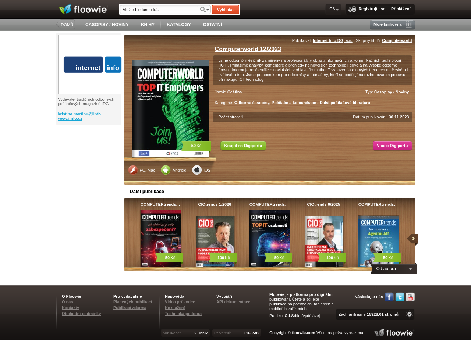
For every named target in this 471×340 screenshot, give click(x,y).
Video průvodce (180, 302)
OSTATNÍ (212, 24)
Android (174, 170)
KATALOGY (179, 24)
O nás (67, 302)
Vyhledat (225, 9)
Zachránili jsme (369, 314)
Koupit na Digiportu (243, 145)
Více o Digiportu (392, 145)
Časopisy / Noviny (391, 92)
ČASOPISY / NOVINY (107, 24)
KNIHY (148, 24)
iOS (201, 170)
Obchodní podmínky (81, 313)
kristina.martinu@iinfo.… (82, 114)
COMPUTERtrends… (160, 204)
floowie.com (303, 332)
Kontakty (70, 307)
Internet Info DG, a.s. (333, 40)
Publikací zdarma (129, 307)
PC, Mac (141, 170)
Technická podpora (183, 313)
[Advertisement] (89, 154)
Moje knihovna (392, 24)
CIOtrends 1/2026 (214, 204)
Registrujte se (366, 9)
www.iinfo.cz (70, 118)
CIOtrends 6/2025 (323, 204)
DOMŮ (67, 24)
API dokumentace (233, 302)
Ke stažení (175, 307)
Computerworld (397, 40)
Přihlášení (401, 9)
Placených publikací (132, 302)
